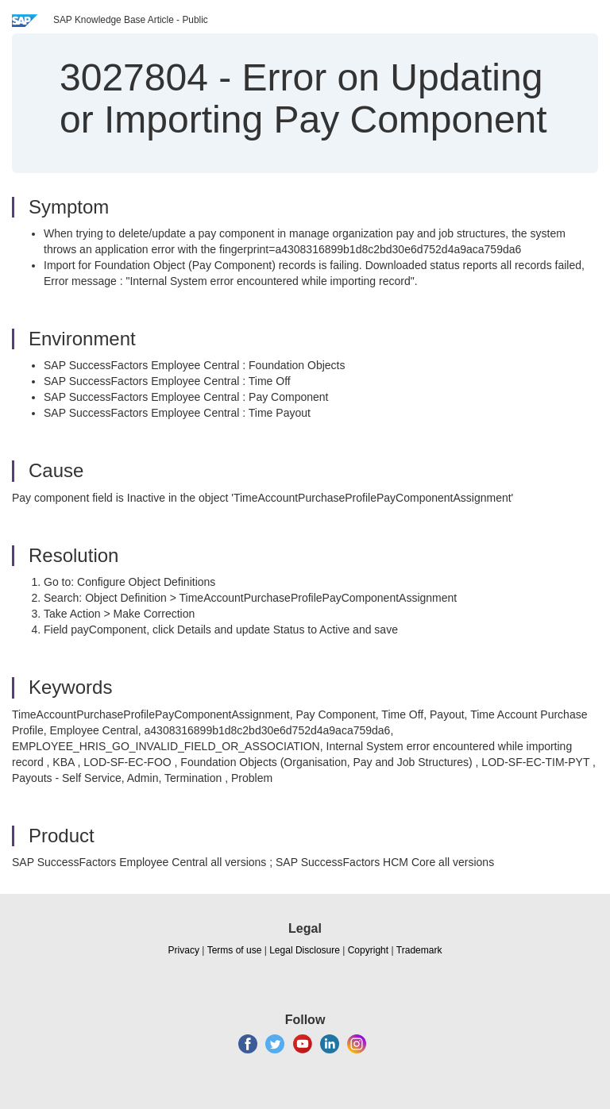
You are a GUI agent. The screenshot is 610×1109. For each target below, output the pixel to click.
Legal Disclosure (304, 950)
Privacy (183, 950)
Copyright (368, 950)
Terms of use (234, 950)
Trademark (419, 950)
